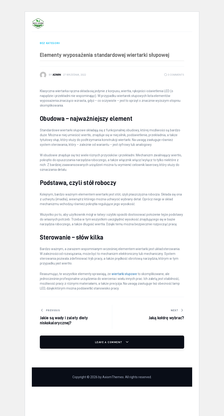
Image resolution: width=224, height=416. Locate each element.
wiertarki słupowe (124, 274)
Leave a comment (109, 342)
